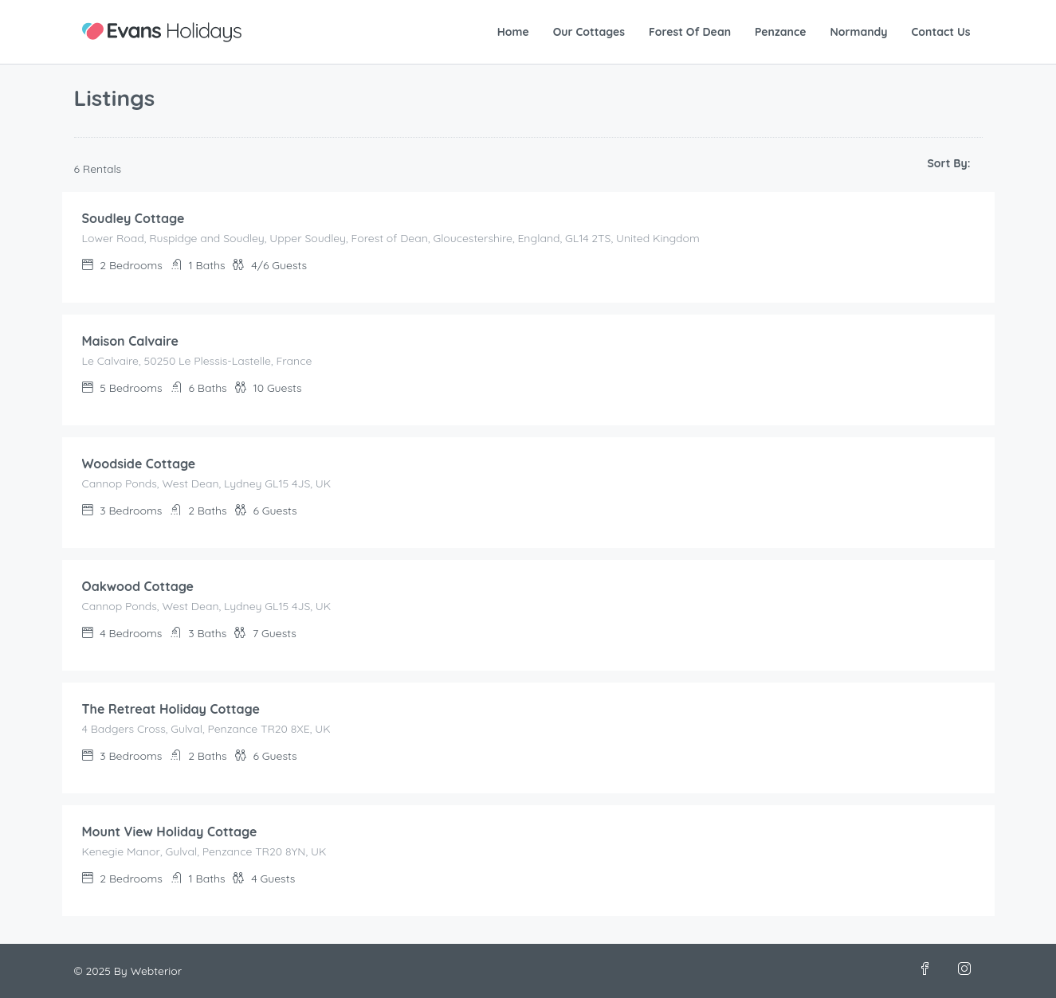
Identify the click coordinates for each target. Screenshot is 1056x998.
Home (513, 32)
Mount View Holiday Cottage (169, 831)
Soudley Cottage (133, 218)
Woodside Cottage (139, 464)
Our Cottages (589, 32)
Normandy (858, 32)
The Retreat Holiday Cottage (171, 709)
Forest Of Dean (690, 32)
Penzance (780, 32)
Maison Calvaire (130, 341)
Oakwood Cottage (138, 586)
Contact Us (941, 32)
